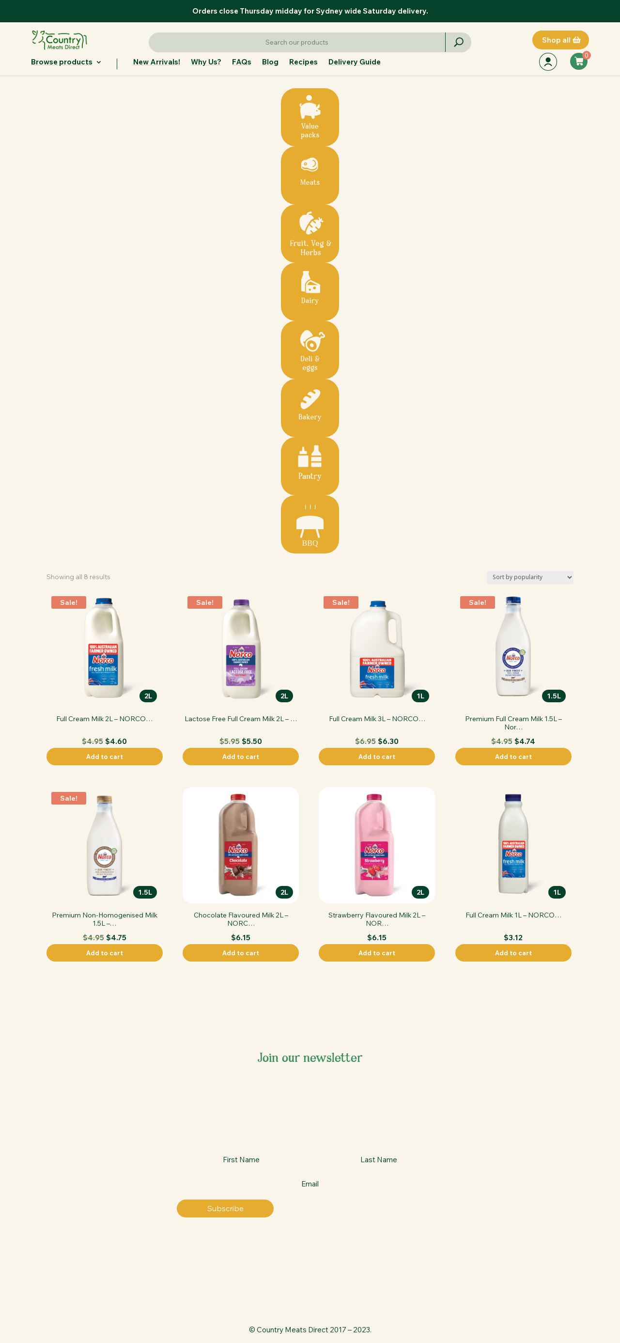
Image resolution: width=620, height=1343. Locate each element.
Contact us (453, 1272)
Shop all (556, 40)
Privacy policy (566, 1285)
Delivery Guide (354, 62)
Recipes (303, 62)
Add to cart (104, 756)
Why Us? (206, 62)
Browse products (62, 62)
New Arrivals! (156, 62)
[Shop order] (530, 577)
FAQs (241, 62)
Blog (270, 62)
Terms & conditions (557, 1272)
